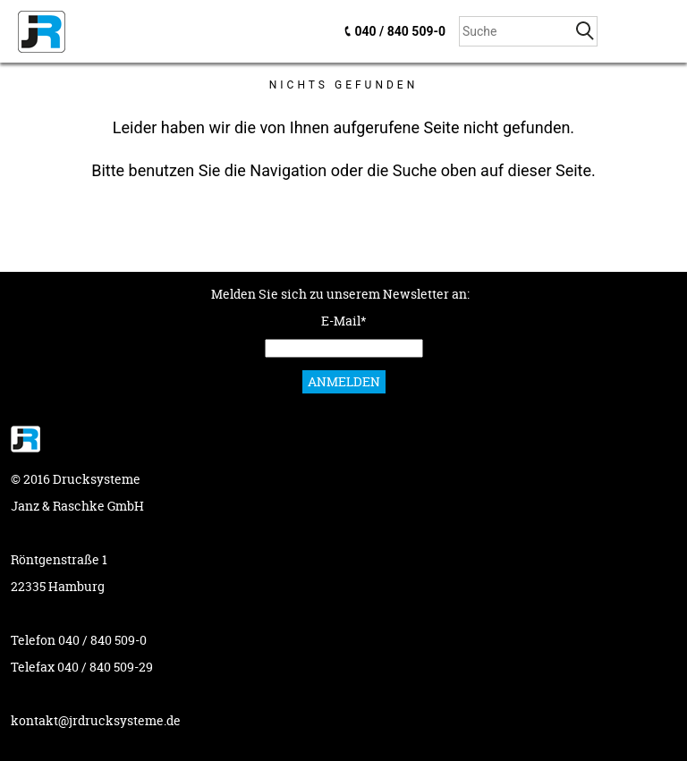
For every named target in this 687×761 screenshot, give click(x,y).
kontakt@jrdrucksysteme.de (96, 720)
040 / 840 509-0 (400, 31)
